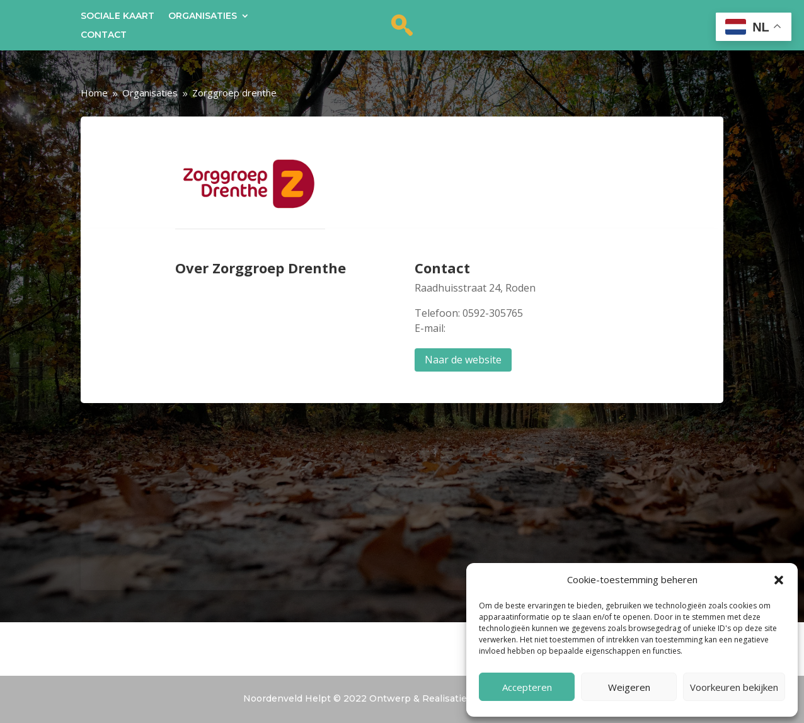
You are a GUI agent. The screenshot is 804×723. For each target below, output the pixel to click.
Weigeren (629, 687)
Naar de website (463, 360)
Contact (104, 35)
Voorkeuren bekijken (734, 687)
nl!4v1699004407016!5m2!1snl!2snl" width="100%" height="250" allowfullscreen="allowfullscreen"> (402, 507)
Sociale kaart (117, 16)
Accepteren (527, 687)
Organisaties (202, 16)
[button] (778, 580)
